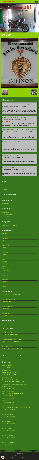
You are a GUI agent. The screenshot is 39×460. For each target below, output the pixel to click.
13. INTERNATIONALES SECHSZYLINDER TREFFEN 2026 (19, 129)
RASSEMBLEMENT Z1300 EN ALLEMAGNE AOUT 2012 (14, 384)
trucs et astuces (5, 187)
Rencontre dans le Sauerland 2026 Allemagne (16, 104)
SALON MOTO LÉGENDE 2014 (8, 405)
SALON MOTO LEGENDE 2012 (8, 391)
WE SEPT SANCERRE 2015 (8, 414)
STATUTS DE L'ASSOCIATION (8, 299)
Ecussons (4, 243)
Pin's (3, 240)
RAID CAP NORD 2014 (7, 332)
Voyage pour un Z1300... (7, 346)
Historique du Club (6, 216)
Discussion (4, 189)
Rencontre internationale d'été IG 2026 (14, 117)
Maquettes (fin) (5, 238)
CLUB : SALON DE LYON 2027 (10, 155)
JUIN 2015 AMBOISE (6, 412)
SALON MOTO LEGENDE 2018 (8, 437)
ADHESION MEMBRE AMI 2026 (9, 297)
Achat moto (5, 279)
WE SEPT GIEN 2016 (6, 421)
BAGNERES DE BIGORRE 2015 (8, 409)
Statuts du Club (5, 212)
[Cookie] (2, 457)
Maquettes (4, 233)
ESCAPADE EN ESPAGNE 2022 (9, 344)
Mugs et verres (5, 245)
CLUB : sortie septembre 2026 (11, 142)
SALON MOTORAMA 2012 (8, 388)
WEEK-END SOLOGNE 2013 (8, 395)
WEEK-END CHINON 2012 (7, 386)
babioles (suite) (5, 264)
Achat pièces (5, 286)
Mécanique (4, 184)
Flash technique (5, 311)
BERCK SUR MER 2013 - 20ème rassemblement (13, 393)
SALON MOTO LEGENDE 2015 (8, 416)
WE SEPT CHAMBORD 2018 (8, 435)
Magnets (4, 250)
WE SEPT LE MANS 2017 (7, 428)
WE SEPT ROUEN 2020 (7, 444)
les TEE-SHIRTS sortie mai (8, 270)
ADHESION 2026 (5, 203)
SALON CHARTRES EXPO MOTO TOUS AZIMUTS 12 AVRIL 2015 (16, 407)
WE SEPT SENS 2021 (7, 447)
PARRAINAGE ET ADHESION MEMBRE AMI (11, 294)
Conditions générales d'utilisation (19, 457)
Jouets (3, 268)
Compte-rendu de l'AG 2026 (8, 301)
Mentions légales (19, 453)
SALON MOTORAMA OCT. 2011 (9, 374)
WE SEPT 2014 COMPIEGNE (8, 402)
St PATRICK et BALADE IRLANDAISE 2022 (11, 341)
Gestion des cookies (19, 455)
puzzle (3, 259)
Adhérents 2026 (5, 304)
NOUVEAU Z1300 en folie (7, 367)
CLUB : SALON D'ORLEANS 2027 (11, 167)
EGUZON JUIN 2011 (6, 370)
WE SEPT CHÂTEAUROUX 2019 (9, 442)
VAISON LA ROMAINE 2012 (8, 377)
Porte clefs (4, 254)
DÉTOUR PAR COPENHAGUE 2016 (9, 334)
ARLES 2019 (5, 440)
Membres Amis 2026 (7, 306)
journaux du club (6, 313)
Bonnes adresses (6, 308)
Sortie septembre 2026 (7, 324)
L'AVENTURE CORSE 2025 (8, 351)
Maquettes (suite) (6, 236)
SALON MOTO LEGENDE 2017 (8, 430)
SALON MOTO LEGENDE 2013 (8, 398)
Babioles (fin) (5, 266)
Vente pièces (5, 284)
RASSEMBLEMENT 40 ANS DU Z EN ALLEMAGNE (13, 381)
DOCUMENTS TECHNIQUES (8, 315)
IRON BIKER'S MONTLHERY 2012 (9, 379)
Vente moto (5, 281)
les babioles (4, 261)
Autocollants (5, 252)
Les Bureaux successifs (7, 214)
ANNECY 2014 (5, 400)
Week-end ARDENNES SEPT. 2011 (9, 372)
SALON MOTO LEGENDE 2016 (8, 423)
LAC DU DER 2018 (6, 433)
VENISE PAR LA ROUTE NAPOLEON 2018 (11, 337)
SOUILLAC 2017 (5, 426)
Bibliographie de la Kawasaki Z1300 (10, 225)
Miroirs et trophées (6, 257)
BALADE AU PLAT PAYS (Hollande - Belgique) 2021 (13, 339)
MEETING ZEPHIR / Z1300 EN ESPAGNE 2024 (12, 348)
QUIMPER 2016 (5, 419)
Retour (19, 92)
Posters (4, 247)
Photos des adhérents (7, 365)
